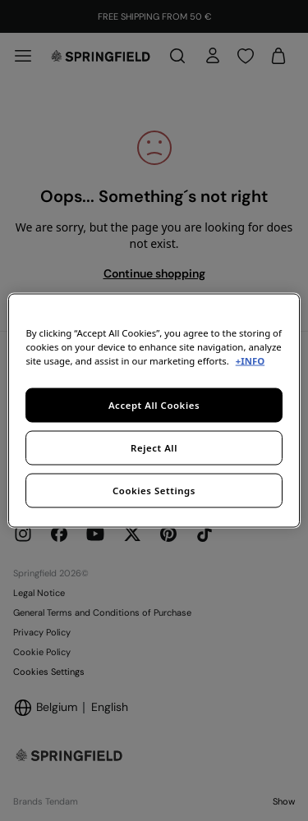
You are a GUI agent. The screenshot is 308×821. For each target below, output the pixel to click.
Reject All (154, 448)
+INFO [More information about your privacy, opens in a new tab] (250, 361)
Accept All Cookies (154, 405)
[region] (153, 411)
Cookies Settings (154, 490)
